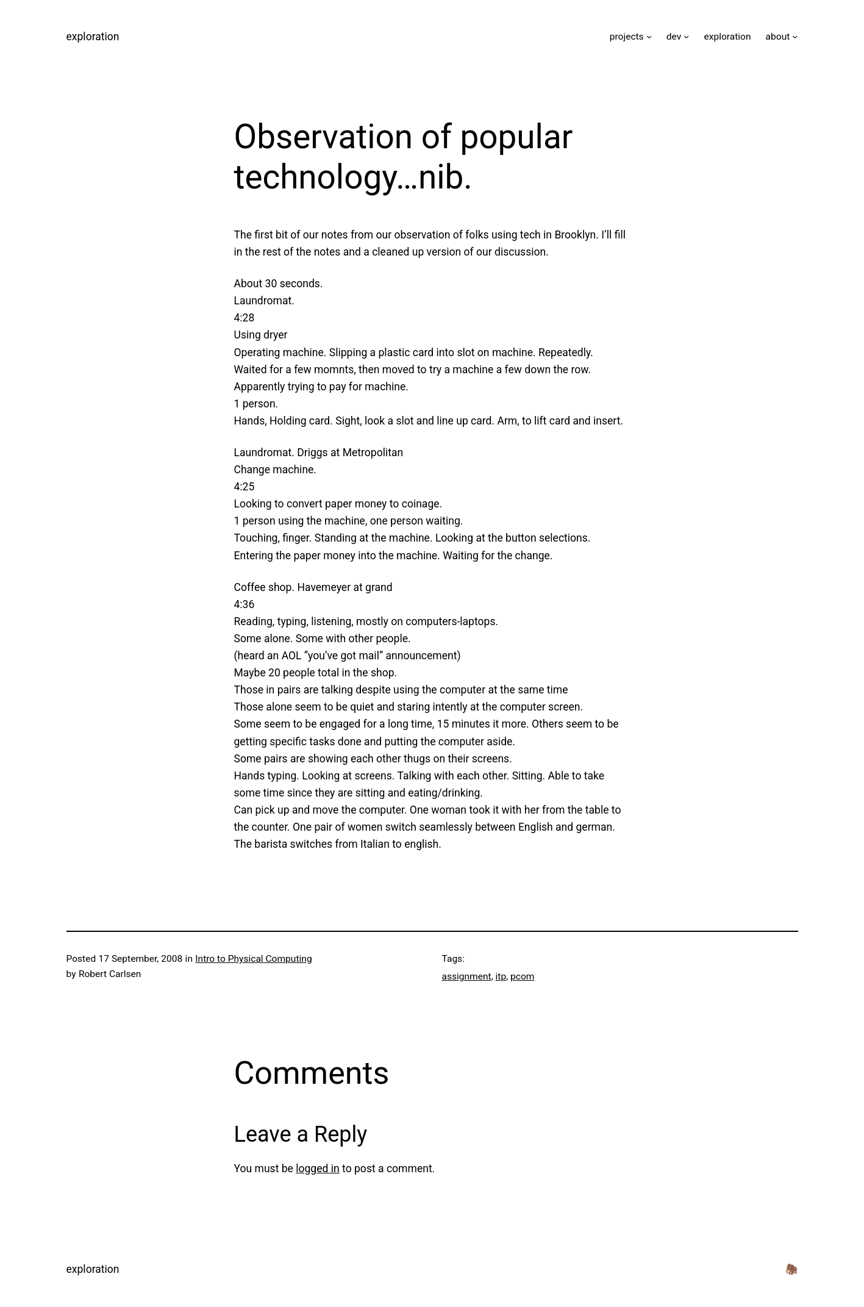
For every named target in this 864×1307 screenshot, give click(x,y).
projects (627, 36)
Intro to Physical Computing (253, 958)
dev (673, 36)
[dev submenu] (686, 36)
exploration (93, 36)
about (778, 36)
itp (501, 976)
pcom (522, 976)
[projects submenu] (649, 36)
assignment (466, 976)
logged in (318, 1168)
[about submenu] (795, 36)
